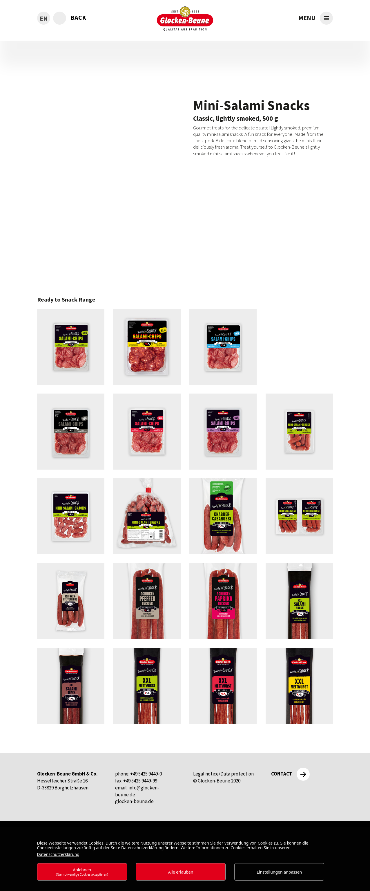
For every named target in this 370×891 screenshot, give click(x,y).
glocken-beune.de (134, 801)
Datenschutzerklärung (58, 854)
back (78, 17)
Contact (281, 774)
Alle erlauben (180, 872)
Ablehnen (82, 871)
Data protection (237, 774)
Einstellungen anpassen (279, 872)
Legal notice (206, 774)
